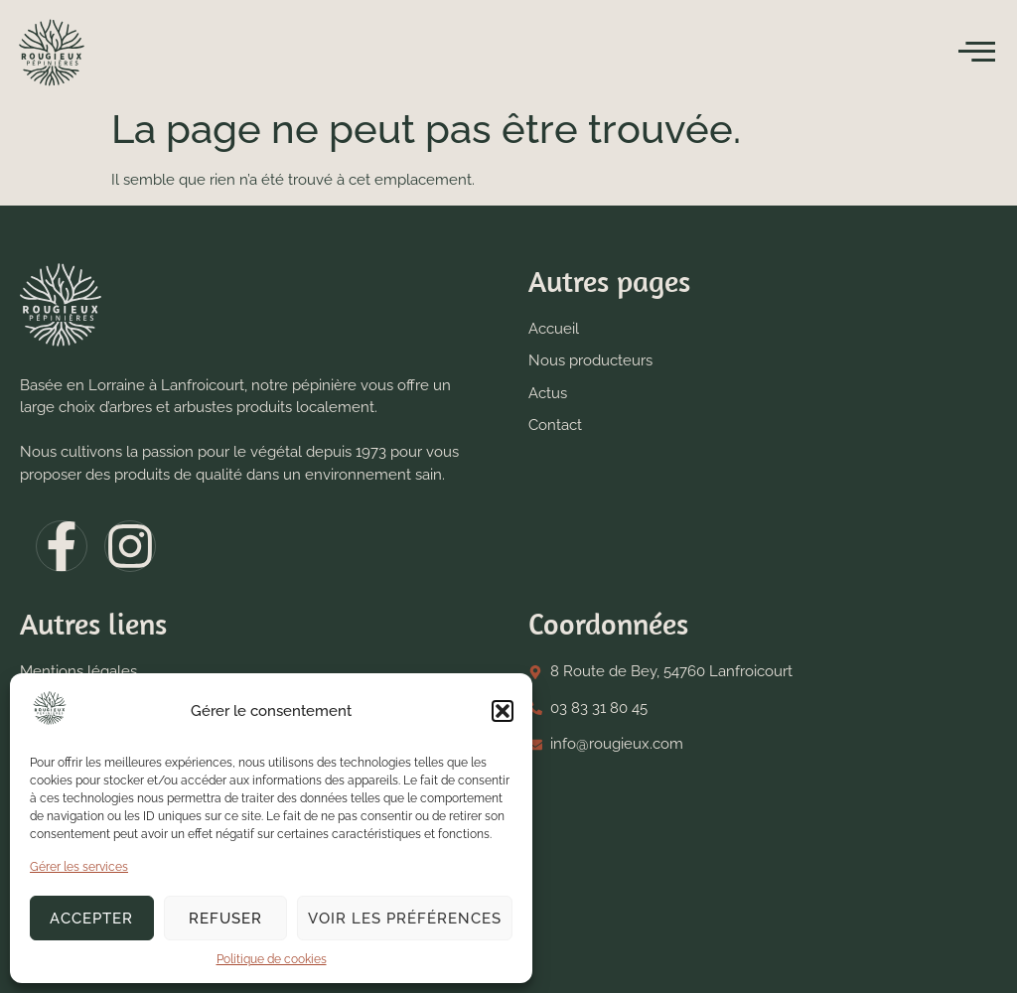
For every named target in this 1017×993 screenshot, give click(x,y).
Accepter (91, 918)
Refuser (225, 918)
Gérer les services (79, 867)
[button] (502, 711)
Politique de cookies (272, 959)
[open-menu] (977, 52)
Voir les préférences (405, 918)
